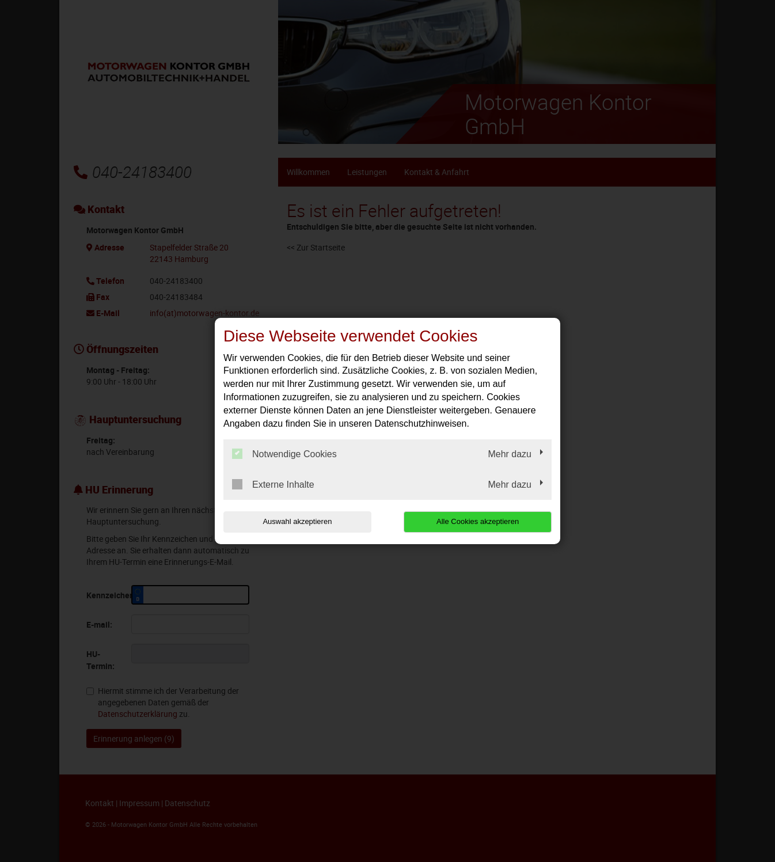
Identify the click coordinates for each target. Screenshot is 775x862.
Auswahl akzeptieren (297, 521)
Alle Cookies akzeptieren (477, 521)
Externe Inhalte (273, 484)
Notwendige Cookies (284, 454)
